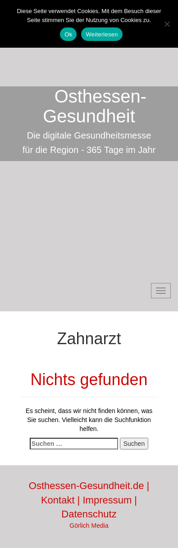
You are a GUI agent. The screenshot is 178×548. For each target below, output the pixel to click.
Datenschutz (88, 514)
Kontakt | (62, 500)
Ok (68, 34)
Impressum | (109, 500)
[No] (166, 23)
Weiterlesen (102, 34)
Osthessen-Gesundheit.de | (89, 485)
